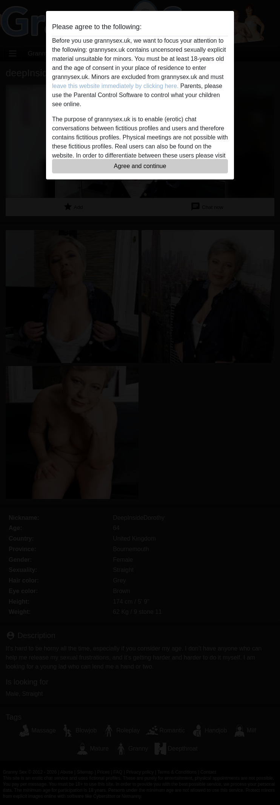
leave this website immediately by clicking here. (115, 86)
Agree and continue (140, 166)
